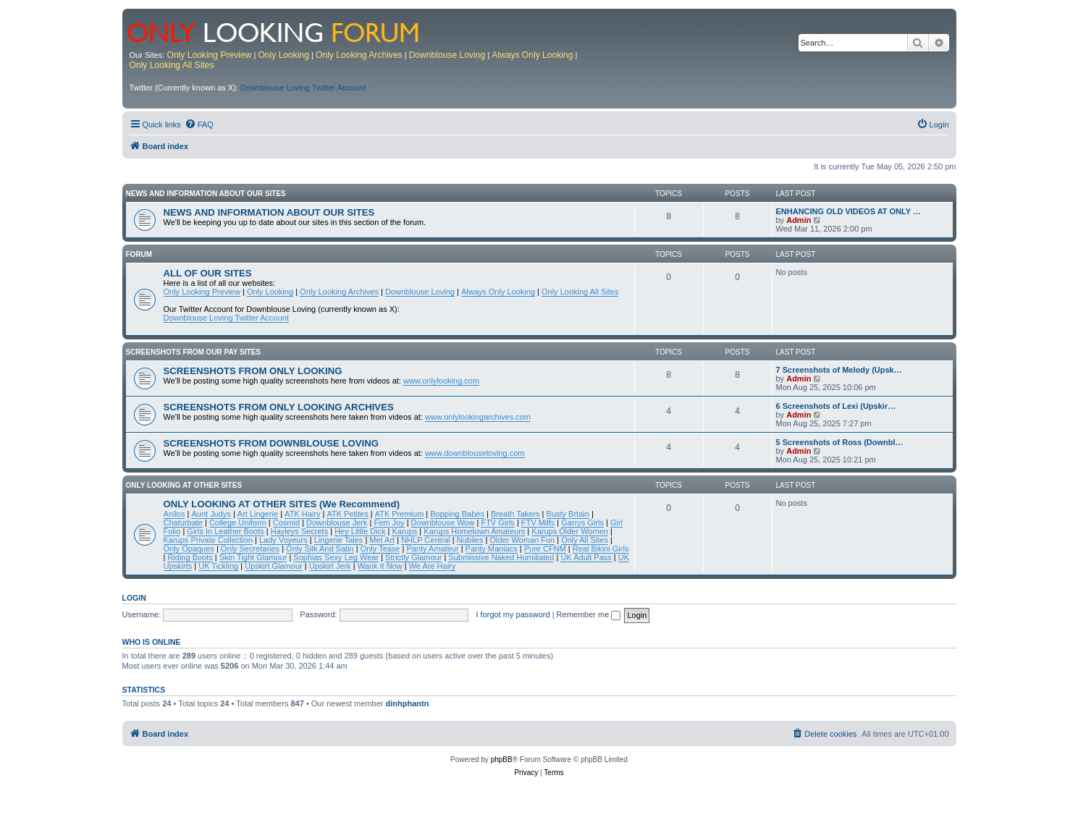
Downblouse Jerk (336, 522)
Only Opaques (189, 548)
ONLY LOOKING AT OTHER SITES (184, 485)
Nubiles (470, 540)
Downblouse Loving (447, 55)
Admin (798, 220)
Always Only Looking (532, 55)
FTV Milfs (538, 522)
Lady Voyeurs (283, 540)
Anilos (174, 513)
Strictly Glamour (413, 557)
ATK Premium (399, 513)
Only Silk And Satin (320, 548)
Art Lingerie (257, 513)
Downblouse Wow (443, 522)
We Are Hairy (432, 566)
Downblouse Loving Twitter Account (303, 87)
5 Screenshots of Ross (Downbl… (840, 442)
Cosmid (286, 522)
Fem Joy (389, 522)
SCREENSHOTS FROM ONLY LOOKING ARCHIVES (279, 407)
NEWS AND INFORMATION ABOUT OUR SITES (206, 194)
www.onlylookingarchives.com (478, 416)
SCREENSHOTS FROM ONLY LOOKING (253, 370)
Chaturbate (183, 522)
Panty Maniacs (492, 548)
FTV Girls (497, 522)
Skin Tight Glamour (253, 557)
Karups (404, 531)
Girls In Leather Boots (225, 531)
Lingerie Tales (338, 540)
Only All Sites (584, 540)
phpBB (502, 759)
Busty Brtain (568, 513)
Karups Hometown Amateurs (474, 531)
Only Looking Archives (359, 55)
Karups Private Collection (208, 540)
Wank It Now (380, 566)
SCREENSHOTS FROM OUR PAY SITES (193, 352)
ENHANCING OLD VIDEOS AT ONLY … (848, 211)
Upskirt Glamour (273, 566)
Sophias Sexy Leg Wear (336, 557)
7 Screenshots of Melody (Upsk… (839, 369)
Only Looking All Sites (172, 65)
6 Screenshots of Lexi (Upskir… (836, 406)
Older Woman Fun (522, 540)
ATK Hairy (302, 513)
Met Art (382, 540)
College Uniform (237, 522)
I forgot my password (513, 614)
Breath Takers (515, 513)
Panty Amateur (432, 548)
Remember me (589, 614)
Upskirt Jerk (330, 566)
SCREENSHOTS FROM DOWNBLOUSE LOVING (271, 443)
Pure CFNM (545, 548)
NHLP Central (425, 540)
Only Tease (380, 548)
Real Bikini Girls (601, 548)
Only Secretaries (250, 548)
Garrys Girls (582, 522)
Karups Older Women (569, 531)
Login (134, 597)
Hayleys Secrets (299, 531)
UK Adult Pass (585, 557)
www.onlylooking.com (441, 380)
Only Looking (283, 55)
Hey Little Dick (359, 531)
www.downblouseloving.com (475, 453)
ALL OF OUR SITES (208, 273)
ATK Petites (347, 513)
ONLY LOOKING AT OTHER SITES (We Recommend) (282, 504)
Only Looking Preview (209, 55)
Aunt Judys (210, 513)
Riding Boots (189, 557)
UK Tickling (218, 566)
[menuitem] (199, 124)
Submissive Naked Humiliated (501, 557)
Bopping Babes (457, 513)
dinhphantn (407, 703)
